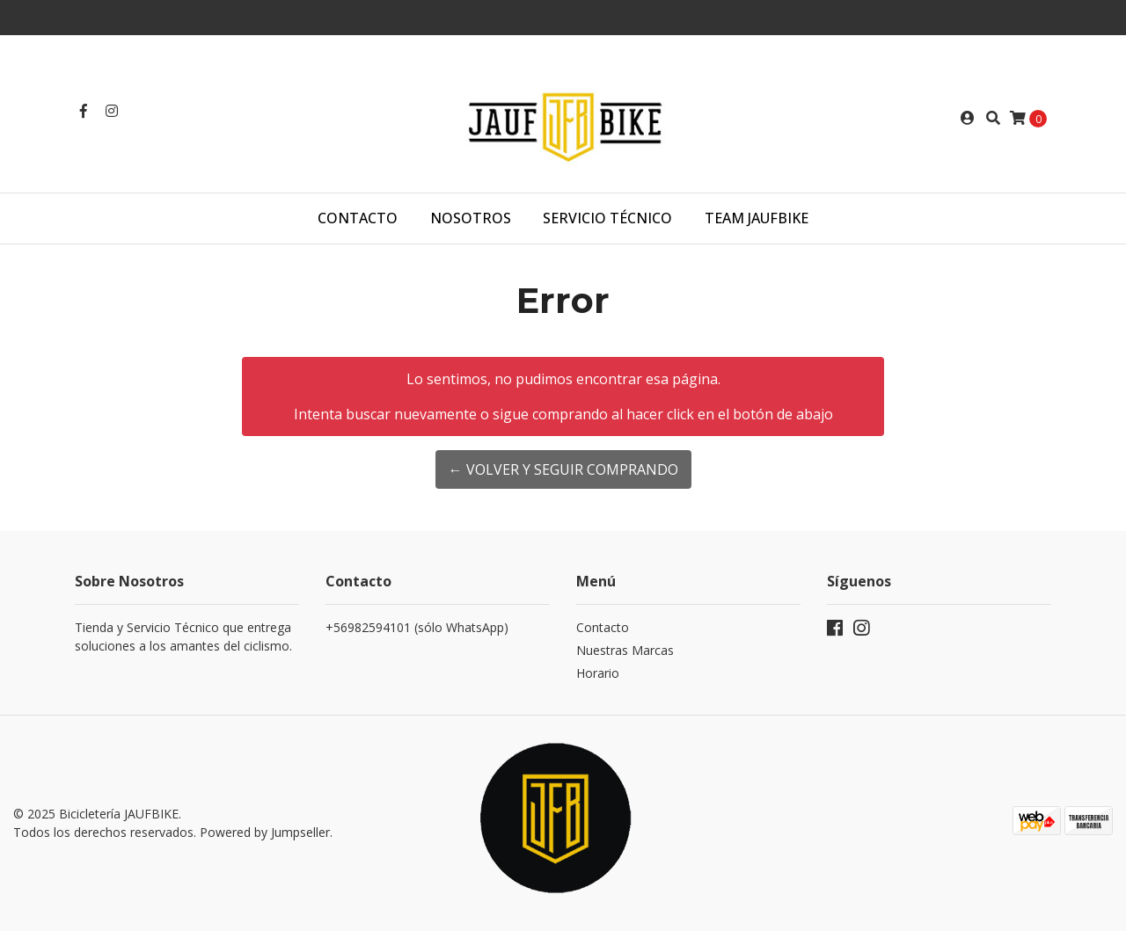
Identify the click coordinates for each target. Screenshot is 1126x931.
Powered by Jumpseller (265, 832)
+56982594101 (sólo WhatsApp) (416, 627)
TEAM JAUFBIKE (756, 218)
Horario (597, 673)
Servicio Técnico (607, 218)
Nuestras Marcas (625, 650)
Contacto (358, 218)
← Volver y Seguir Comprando (563, 469)
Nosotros (470, 218)
